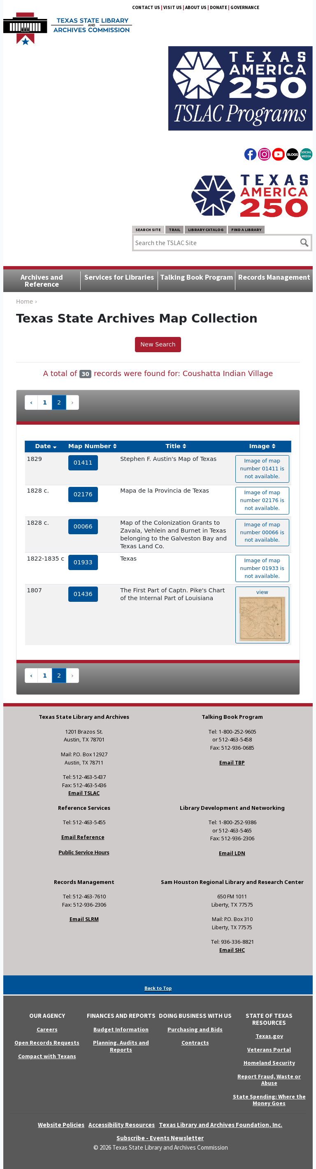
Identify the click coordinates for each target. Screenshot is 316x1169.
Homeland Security (269, 1062)
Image (259, 446)
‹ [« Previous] (31, 402)
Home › (26, 301)
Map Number (89, 446)
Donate (218, 7)
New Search (157, 344)
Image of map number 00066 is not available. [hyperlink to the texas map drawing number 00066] (262, 532)
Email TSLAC (84, 793)
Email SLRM (84, 919)
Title (173, 446)
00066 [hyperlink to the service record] (83, 526)
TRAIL (174, 229)
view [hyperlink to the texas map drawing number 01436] (262, 615)
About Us (196, 7)
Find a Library (246, 229)
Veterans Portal (269, 1049)
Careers (47, 1029)
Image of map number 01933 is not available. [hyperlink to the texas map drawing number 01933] (262, 568)
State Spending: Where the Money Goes (269, 1100)
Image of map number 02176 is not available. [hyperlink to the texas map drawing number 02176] (262, 500)
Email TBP (232, 762)
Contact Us (146, 7)
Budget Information (121, 1029)
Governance (244, 7)
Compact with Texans (47, 1056)
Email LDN (232, 853)
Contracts (195, 1042)
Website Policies (61, 1125)
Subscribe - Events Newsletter (160, 1138)
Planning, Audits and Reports (121, 1046)
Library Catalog (205, 229)
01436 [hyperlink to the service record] (83, 594)
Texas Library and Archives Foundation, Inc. (220, 1125)
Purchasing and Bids (195, 1029)
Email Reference (83, 837)
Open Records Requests (46, 1042)
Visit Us (172, 7)
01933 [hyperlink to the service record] (83, 562)
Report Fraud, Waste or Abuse (269, 1080)
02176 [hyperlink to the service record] (83, 494)
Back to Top (158, 988)
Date (43, 446)
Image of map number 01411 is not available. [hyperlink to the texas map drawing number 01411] (262, 468)
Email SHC (232, 950)
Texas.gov (269, 1036)
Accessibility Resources (121, 1125)
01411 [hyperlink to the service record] (83, 462)
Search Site (148, 229)
